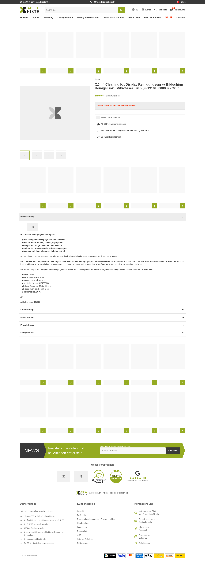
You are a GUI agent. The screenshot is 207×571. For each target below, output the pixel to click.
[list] (102, 52)
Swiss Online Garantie (110, 117)
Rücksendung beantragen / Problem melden (96, 519)
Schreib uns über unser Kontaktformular (149, 520)
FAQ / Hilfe (82, 515)
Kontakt (80, 511)
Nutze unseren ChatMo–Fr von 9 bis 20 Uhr (149, 512)
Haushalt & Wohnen (114, 17)
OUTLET (180, 17)
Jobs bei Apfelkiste (85, 539)
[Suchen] (121, 10)
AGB (79, 535)
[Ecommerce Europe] (81, 476)
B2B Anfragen (83, 543)
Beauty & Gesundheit (88, 17)
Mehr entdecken (152, 17)
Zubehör (24, 17)
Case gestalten (65, 17)
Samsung (48, 17)
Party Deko (134, 17)
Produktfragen (103, 325)
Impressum (82, 527)
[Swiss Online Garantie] (63, 476)
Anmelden (173, 451)
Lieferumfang (103, 309)
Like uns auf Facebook (144, 528)
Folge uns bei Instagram (144, 536)
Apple (36, 17)
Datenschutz (82, 531)
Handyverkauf (83, 523)
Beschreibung (103, 216)
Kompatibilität (103, 332)
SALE (168, 17)
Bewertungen (103, 317)
